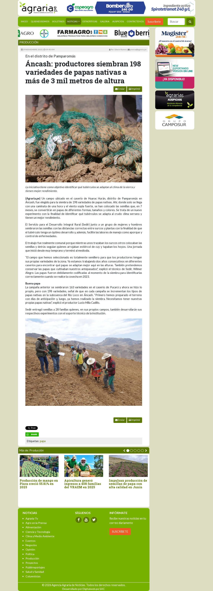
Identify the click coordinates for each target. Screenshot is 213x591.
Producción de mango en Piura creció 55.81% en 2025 (39, 484)
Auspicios (118, 21)
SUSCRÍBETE (120, 531)
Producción (28, 42)
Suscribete (154, 21)
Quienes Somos (40, 21)
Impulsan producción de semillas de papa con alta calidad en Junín (128, 484)
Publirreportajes (35, 567)
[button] (128, 450)
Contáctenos (135, 21)
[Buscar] (176, 21)
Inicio (25, 21)
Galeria (104, 21)
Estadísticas (90, 21)
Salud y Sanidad (35, 571)
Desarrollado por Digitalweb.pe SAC (83, 588)
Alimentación (33, 527)
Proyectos (32, 562)
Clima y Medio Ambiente (40, 536)
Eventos (30, 540)
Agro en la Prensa (36, 522)
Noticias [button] (72, 21)
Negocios (31, 545)
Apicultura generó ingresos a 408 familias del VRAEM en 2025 (82, 484)
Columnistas (33, 576)
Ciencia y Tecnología (38, 531)
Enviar (120, 88)
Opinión (30, 549)
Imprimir (134, 88)
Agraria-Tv (32, 518)
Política (30, 554)
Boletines (58, 21)
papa (43, 441)
